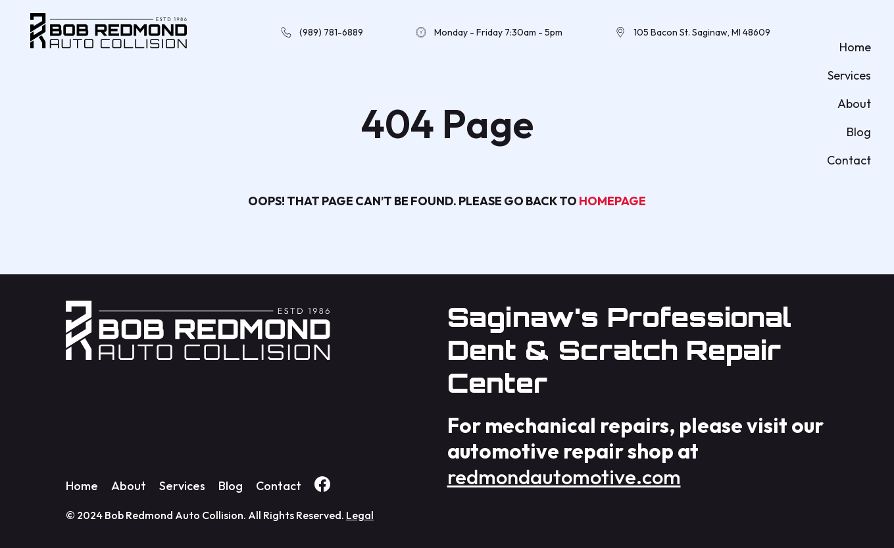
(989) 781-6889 (331, 32)
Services (849, 75)
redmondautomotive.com (564, 476)
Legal (360, 515)
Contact (849, 160)
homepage (612, 201)
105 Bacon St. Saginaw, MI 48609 (701, 32)
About (854, 103)
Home (855, 47)
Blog (859, 131)
